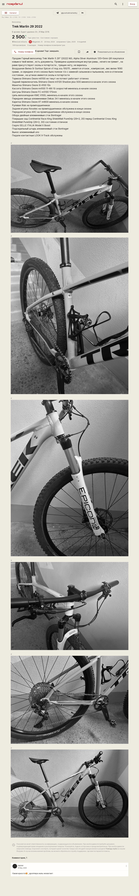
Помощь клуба (111, 849)
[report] (109, 52)
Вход (132, 4)
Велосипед (16, 22)
